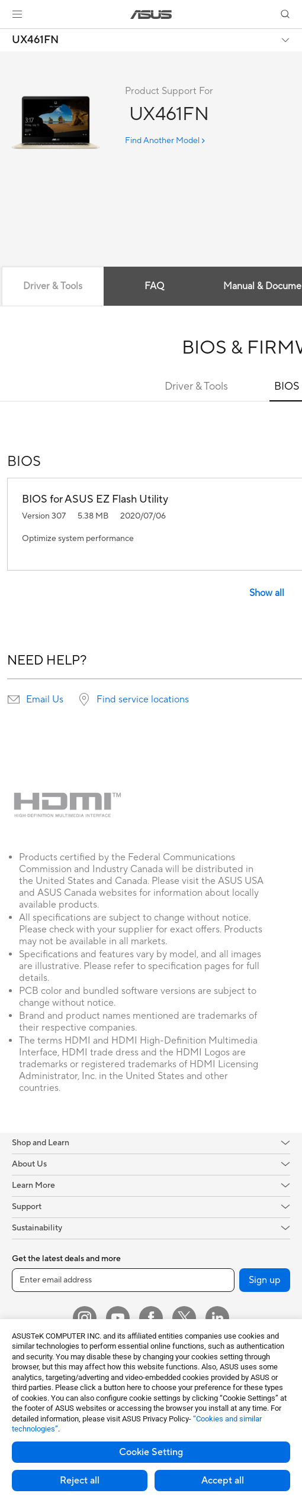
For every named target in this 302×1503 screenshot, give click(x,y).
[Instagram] (85, 1318)
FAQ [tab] (154, 286)
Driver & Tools (196, 386)
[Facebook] (151, 1318)
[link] (151, 14)
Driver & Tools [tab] (52, 286)
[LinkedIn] (217, 1318)
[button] (17, 14)
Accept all (222, 1480)
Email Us (44, 699)
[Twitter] (184, 1318)
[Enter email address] (123, 1280)
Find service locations (143, 699)
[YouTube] (118, 1318)
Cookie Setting (151, 1452)
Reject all (79, 1480)
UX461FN (35, 40)
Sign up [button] (265, 1280)
